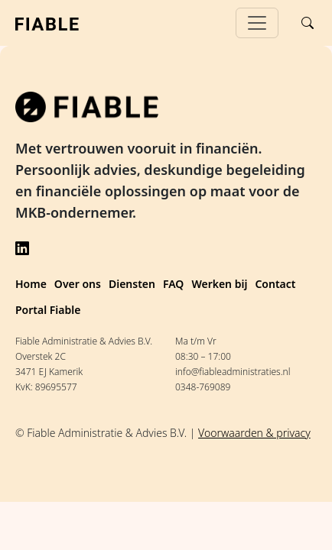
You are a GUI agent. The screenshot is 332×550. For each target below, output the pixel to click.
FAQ (173, 284)
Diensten (132, 284)
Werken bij (219, 284)
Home (31, 284)
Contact (275, 284)
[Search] (307, 23)
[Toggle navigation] (257, 23)
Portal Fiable (47, 309)
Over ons (77, 284)
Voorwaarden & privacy (254, 432)
